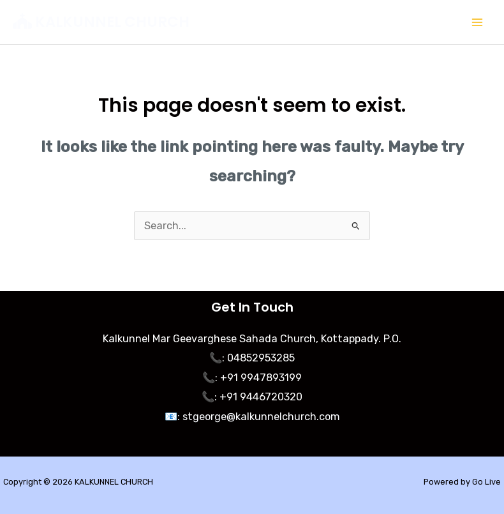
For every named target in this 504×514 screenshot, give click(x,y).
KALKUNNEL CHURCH (112, 21)
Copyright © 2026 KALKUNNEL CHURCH (78, 482)
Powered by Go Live (462, 482)
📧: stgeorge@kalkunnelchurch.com (252, 417)
